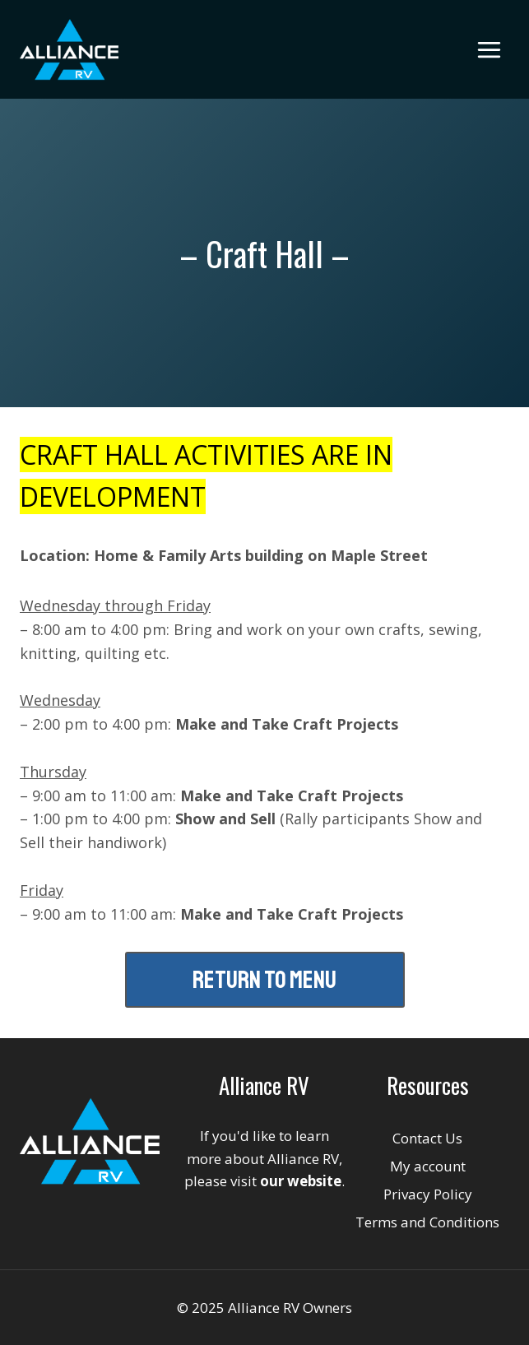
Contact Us (427, 1138)
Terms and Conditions (427, 1222)
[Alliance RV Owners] (69, 49)
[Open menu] (488, 49)
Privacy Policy (427, 1194)
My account (428, 1166)
